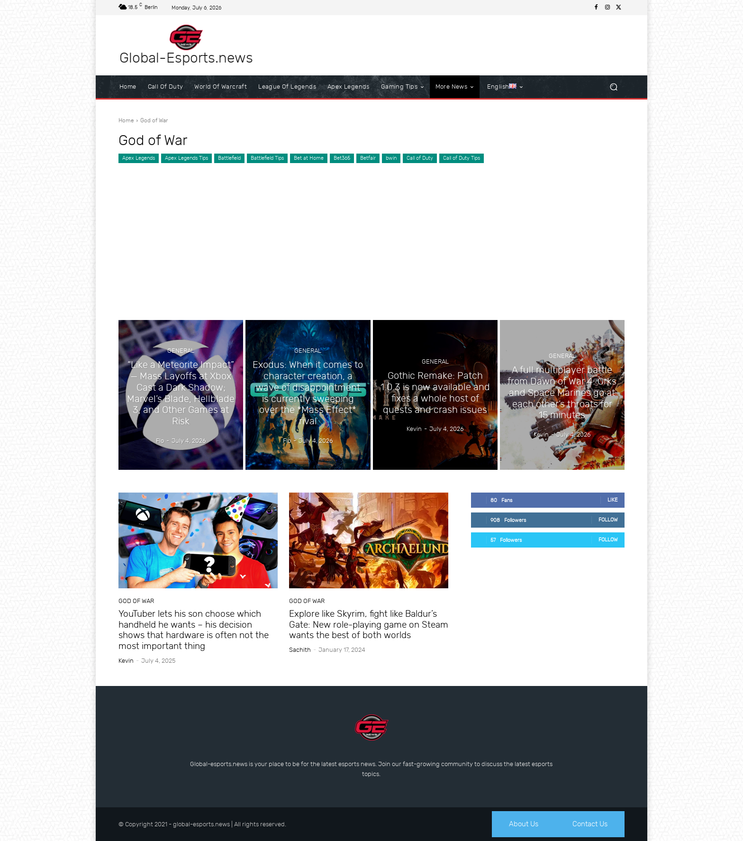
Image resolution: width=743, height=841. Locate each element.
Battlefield (229, 158)
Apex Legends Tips (186, 158)
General (180, 357)
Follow (608, 520)
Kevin (126, 660)
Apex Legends (138, 158)
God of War (136, 601)
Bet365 (342, 158)
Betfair (368, 158)
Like (612, 500)
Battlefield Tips (267, 158)
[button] (613, 87)
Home (126, 120)
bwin (391, 158)
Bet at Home (308, 158)
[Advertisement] (371, 234)
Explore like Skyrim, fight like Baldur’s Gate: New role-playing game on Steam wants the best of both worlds (368, 624)
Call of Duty (420, 158)
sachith (300, 649)
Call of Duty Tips (461, 158)
